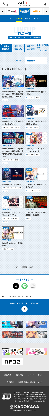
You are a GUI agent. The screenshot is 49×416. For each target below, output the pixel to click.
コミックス (27, 18)
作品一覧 (19, 18)
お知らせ (37, 18)
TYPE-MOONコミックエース (15, 296)
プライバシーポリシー (36, 374)
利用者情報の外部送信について (30, 382)
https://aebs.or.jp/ (39, 401)
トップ (11, 18)
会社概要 (7, 374)
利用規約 (19, 374)
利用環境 (10, 382)
